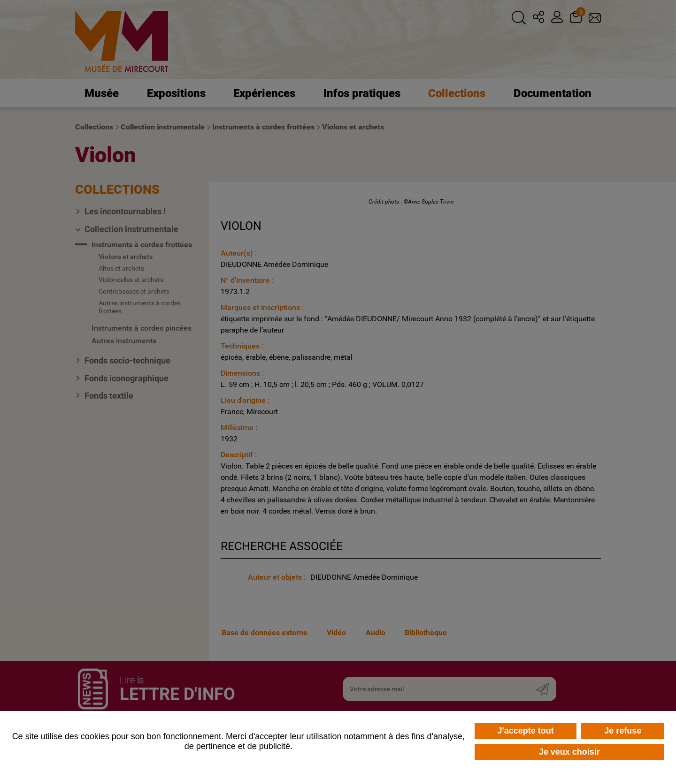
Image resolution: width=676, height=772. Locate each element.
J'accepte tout (525, 730)
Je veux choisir (569, 752)
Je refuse (622, 730)
